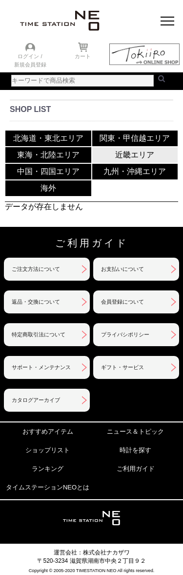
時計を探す (135, 450)
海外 (48, 187)
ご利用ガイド (136, 468)
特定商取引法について (38, 334)
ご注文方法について (36, 269)
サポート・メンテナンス (41, 367)
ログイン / (30, 56)
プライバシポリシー (125, 334)
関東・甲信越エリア (135, 137)
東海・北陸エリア (48, 154)
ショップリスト (47, 450)
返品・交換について (36, 302)
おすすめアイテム (47, 431)
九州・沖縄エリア (134, 171)
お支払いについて (122, 269)
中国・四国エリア (48, 171)
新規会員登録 (30, 64)
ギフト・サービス (122, 367)
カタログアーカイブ (36, 400)
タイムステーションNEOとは (47, 487)
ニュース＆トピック (135, 431)
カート (83, 56)
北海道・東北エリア (48, 137)
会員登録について (122, 302)
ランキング (47, 468)
